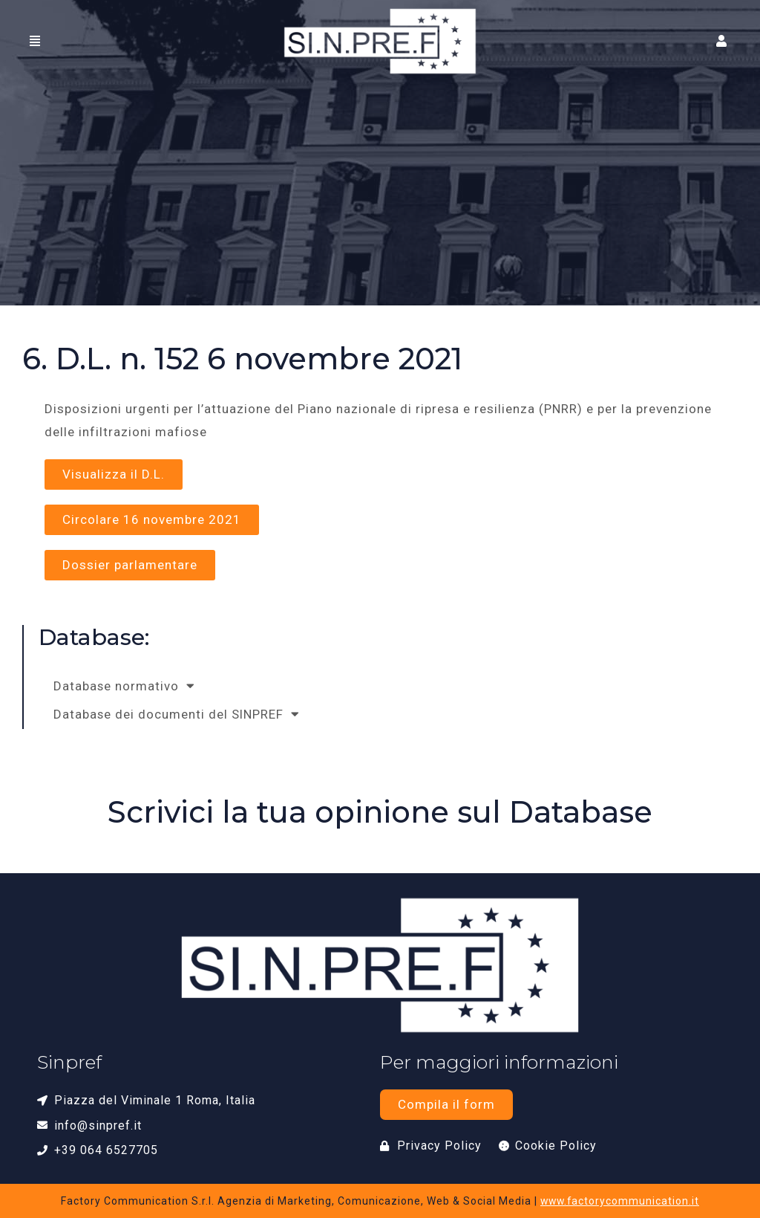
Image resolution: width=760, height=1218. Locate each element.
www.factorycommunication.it (620, 1201)
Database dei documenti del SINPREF (177, 714)
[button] (723, 41)
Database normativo (124, 686)
